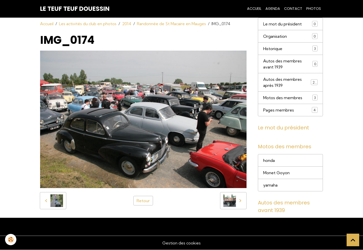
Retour (143, 200)
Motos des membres (290, 97)
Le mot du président (290, 24)
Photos (313, 8)
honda (269, 160)
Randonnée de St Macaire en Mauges (171, 23)
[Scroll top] (353, 240)
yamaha (270, 185)
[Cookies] (10, 239)
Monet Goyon (276, 172)
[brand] (75, 8)
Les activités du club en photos (87, 23)
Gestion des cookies (181, 242)
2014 (126, 23)
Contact (293, 8)
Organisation (290, 36)
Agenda (272, 8)
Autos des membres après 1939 (290, 82)
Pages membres (290, 110)
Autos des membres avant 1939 (290, 63)
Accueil (254, 8)
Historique (290, 48)
